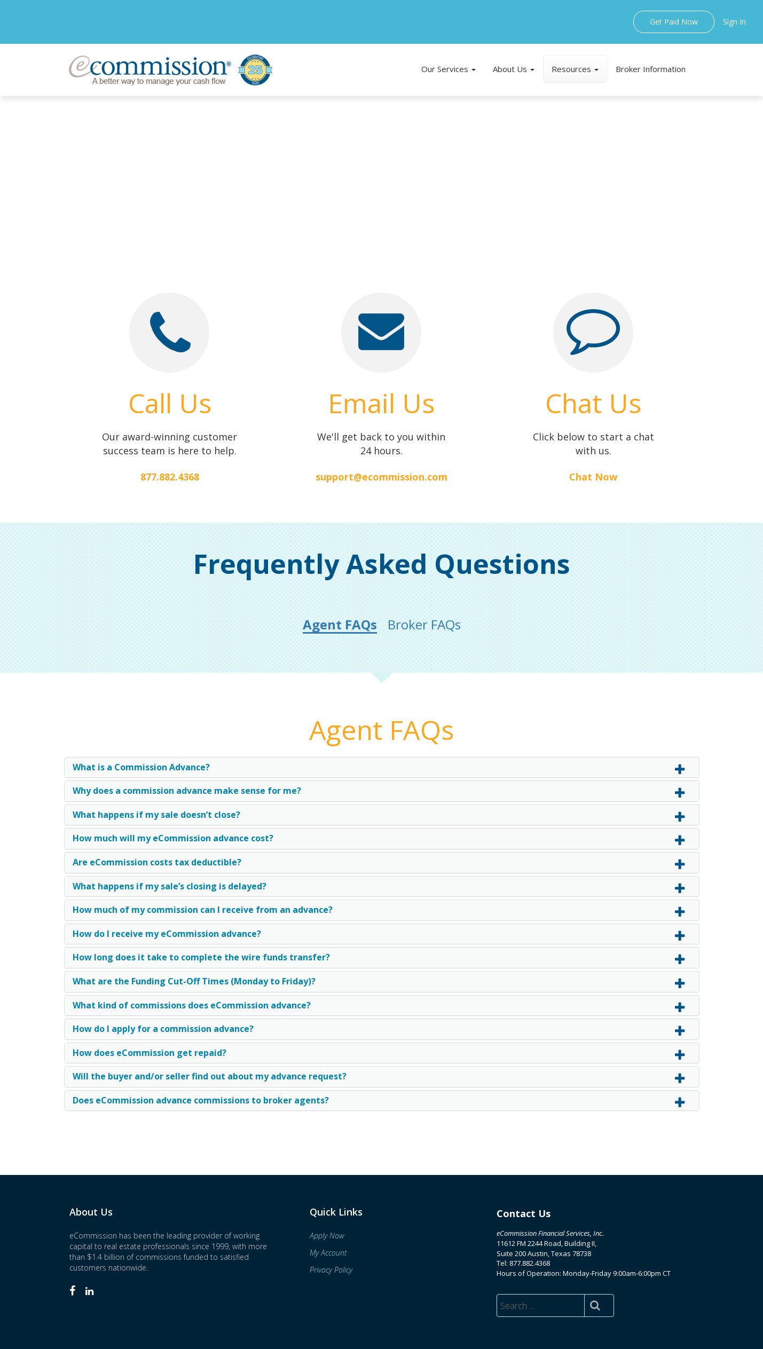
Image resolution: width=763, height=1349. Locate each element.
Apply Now (327, 1235)
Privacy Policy (331, 1270)
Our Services (448, 69)
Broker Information (651, 69)
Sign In (734, 22)
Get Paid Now (674, 22)
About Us (513, 69)
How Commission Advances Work (376, 211)
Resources (575, 69)
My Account (328, 1253)
